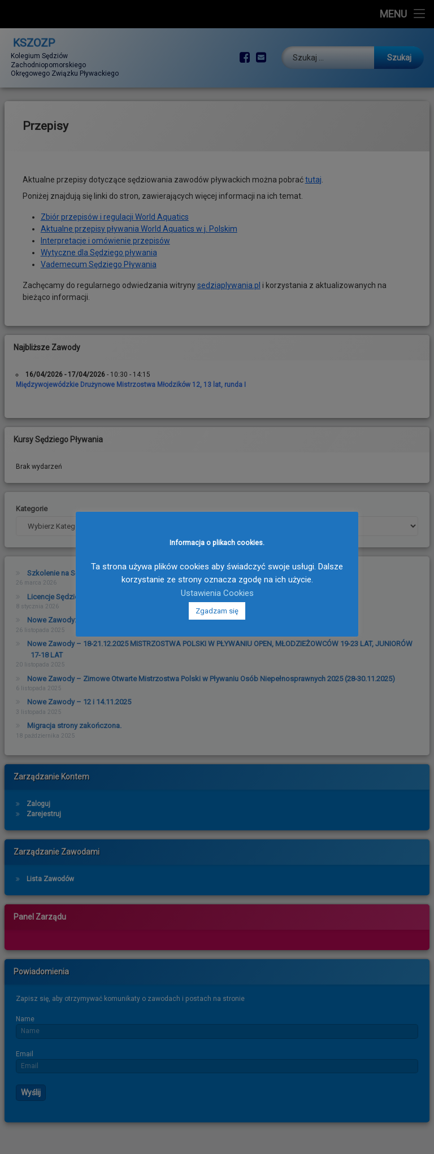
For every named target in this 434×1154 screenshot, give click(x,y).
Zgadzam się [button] (217, 611)
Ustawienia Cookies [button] (217, 593)
